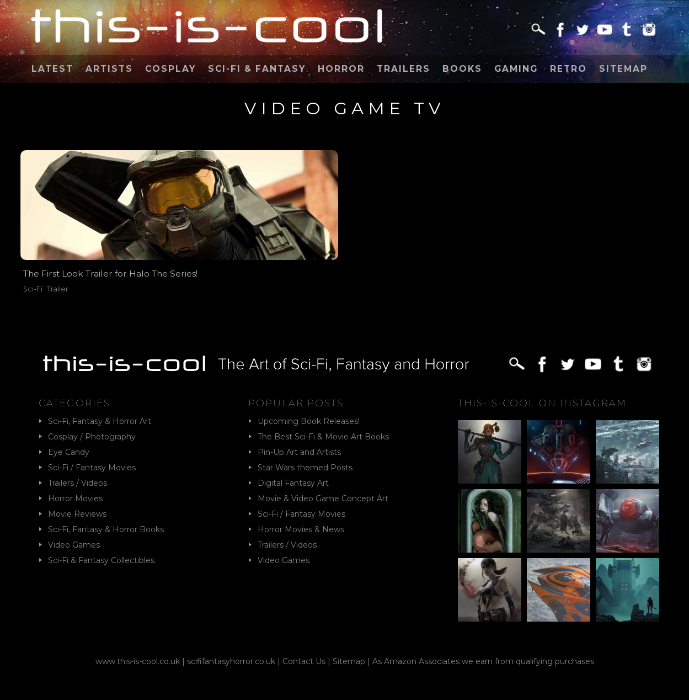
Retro (568, 68)
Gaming (516, 68)
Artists (109, 68)
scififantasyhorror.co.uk (231, 661)
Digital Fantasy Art (293, 483)
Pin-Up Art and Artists (299, 452)
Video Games (74, 545)
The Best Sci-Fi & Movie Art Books (323, 437)
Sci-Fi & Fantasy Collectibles (101, 560)
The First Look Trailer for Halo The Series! (110, 273)
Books (462, 68)
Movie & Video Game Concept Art (323, 498)
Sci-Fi (32, 289)
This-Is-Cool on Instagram (542, 403)
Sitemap (623, 68)
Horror (341, 68)
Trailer (57, 289)
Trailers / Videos (77, 483)
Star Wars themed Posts (305, 468)
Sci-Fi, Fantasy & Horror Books (106, 529)
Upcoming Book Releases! (309, 421)
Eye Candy (68, 452)
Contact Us (303, 661)
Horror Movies (75, 498)
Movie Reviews (77, 514)
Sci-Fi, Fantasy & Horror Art (99, 421)
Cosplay (170, 68)
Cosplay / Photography (92, 437)
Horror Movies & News (301, 529)
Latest (52, 68)
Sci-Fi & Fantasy (257, 68)
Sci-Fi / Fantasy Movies (92, 468)
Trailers (403, 68)
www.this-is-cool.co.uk (137, 661)
